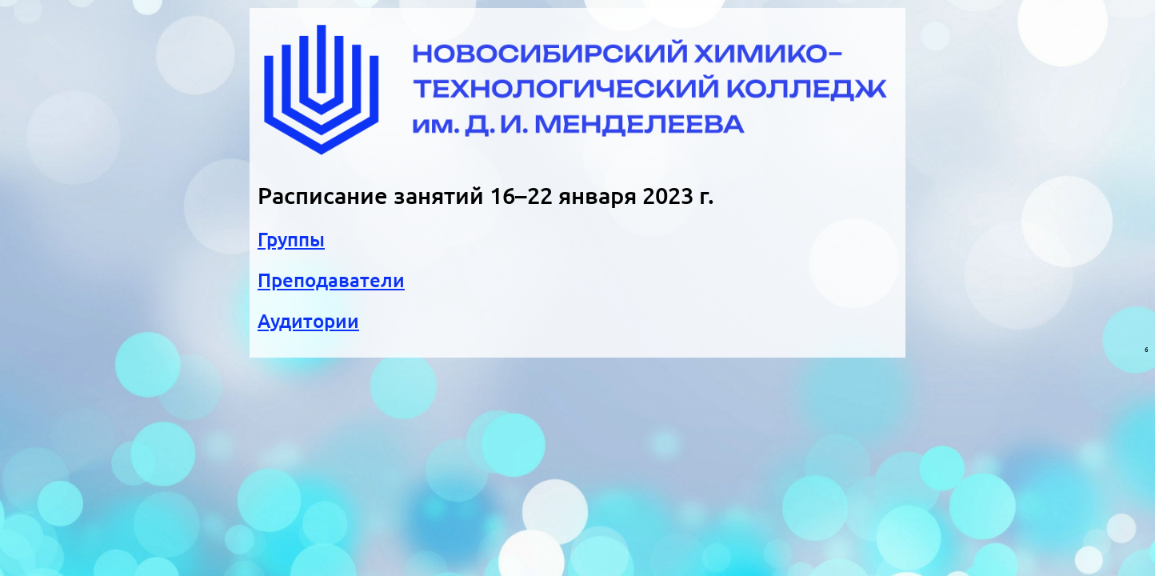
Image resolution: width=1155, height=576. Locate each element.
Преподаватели (331, 280)
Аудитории (308, 321)
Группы (291, 239)
